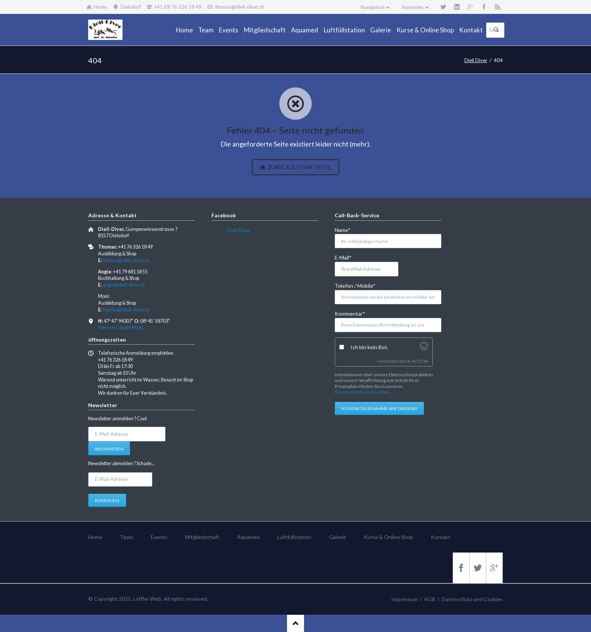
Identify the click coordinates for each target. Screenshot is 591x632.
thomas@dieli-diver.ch (126, 260)
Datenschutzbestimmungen (362, 391)
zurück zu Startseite (298, 167)
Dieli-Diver (239, 230)
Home (95, 537)
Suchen (496, 30)
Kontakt (440, 537)
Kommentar (350, 313)
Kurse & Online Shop (388, 537)
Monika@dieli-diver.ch (126, 310)
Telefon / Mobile (355, 285)
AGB (429, 599)
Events (159, 537)
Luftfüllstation (294, 537)
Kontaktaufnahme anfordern (379, 408)
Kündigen (107, 500)
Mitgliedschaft (202, 537)
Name (347, 229)
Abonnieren (109, 449)
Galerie (337, 537)
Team (126, 537)
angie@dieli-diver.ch (124, 285)
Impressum (404, 599)
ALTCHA (420, 361)
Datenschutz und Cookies (472, 599)
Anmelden (412, 7)
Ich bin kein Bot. (369, 347)
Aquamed (248, 537)
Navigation (372, 7)
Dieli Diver (475, 60)
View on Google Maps (120, 327)
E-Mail (347, 257)
